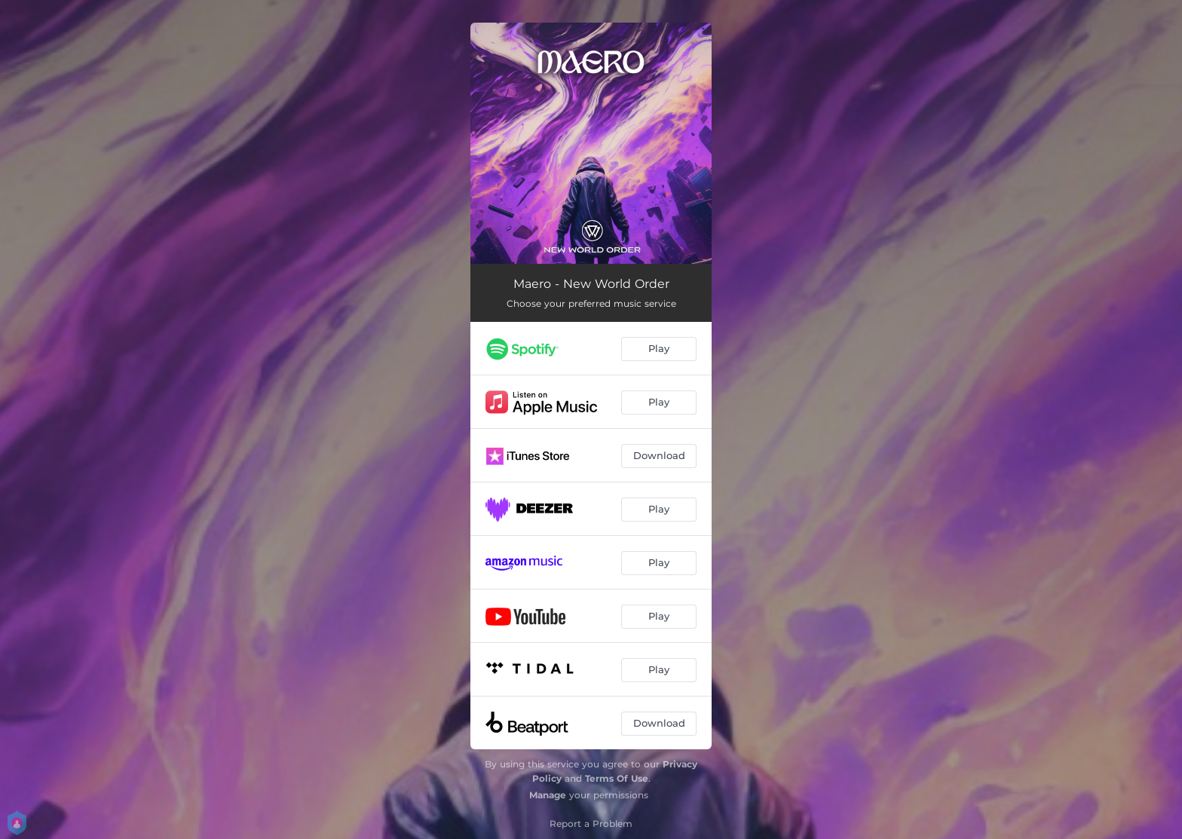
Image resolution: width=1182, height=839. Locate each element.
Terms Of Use (616, 778)
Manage (547, 795)
